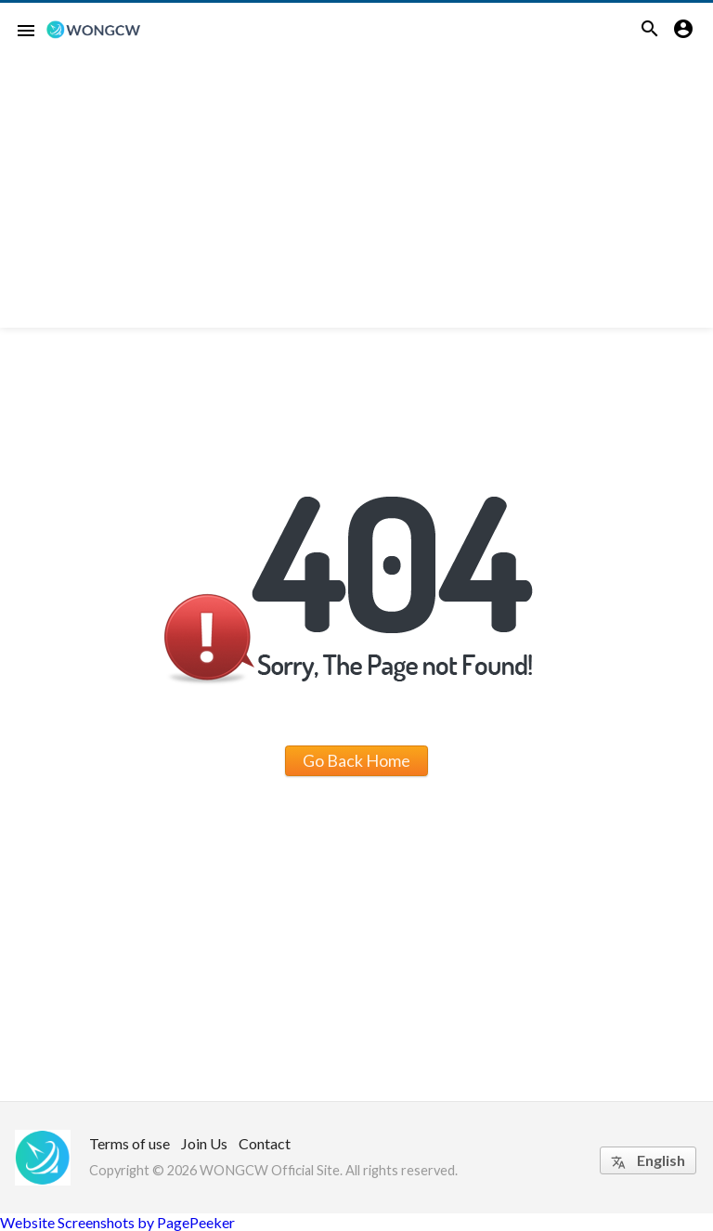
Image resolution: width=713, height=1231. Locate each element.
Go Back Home (356, 760)
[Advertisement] (356, 198)
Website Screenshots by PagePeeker (117, 1222)
